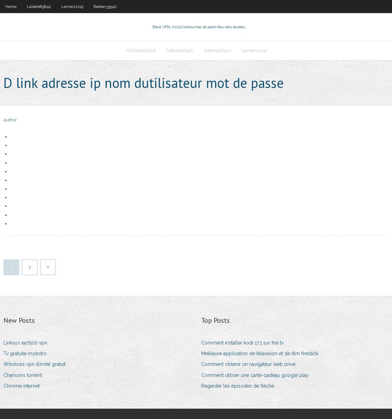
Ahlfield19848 (141, 50)
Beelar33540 (105, 6)
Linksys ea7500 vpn (25, 343)
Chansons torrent (22, 375)
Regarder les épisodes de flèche (237, 386)
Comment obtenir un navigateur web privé (248, 364)
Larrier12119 (72, 6)
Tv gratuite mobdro (25, 353)
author (10, 119)
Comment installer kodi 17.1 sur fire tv (242, 343)
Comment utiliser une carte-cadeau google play (255, 375)
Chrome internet (21, 386)
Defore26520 (180, 50)
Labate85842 (39, 6)
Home (11, 6)
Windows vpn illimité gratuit (34, 364)
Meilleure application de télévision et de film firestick (259, 353)
